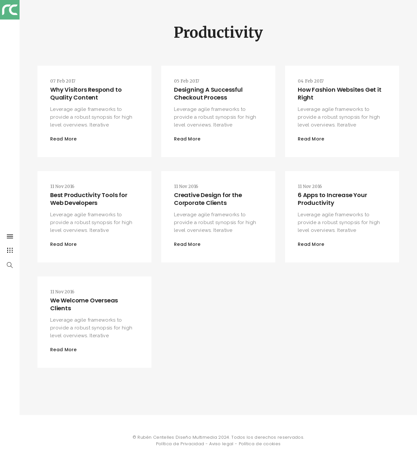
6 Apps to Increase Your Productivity (332, 199)
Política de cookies (260, 444)
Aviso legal (221, 444)
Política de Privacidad (180, 444)
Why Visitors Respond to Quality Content (86, 93)
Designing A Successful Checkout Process (208, 93)
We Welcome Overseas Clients (84, 304)
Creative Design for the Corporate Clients (208, 199)
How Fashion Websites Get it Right (339, 93)
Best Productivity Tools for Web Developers (88, 199)
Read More (63, 139)
